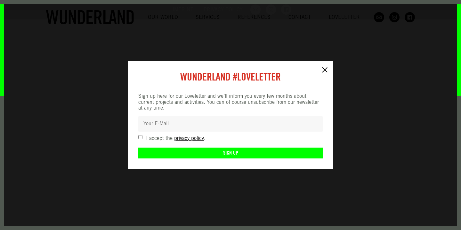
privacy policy (189, 138)
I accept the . (176, 138)
